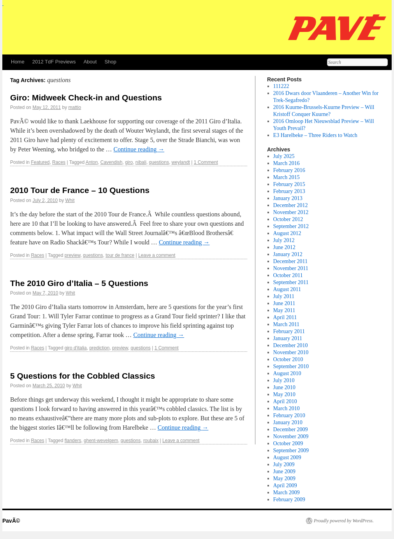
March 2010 (286, 408)
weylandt (181, 162)
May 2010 (284, 394)
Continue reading (138, 149)
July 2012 (284, 240)
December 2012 (290, 205)
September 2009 (291, 450)
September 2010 (291, 366)
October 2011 (288, 275)
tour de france (120, 255)
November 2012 (291, 212)
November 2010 (291, 352)
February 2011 (289, 331)
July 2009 (284, 464)
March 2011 (286, 324)
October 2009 (288, 443)
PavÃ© (11, 521)
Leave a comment (156, 255)
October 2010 (288, 359)
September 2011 (291, 282)
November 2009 (291, 436)
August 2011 (287, 289)
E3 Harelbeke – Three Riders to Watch (315, 135)
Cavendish (111, 162)
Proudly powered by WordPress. (344, 520)
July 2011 (283, 296)
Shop (110, 62)
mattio (74, 107)
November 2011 (290, 268)
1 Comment (206, 162)
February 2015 (289, 184)
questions (159, 162)
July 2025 (284, 156)
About (90, 62)
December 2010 (290, 345)
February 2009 (289, 499)
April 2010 (285, 401)
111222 (281, 86)
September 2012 (291, 226)
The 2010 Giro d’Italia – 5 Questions (79, 283)
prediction (99, 348)
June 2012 (284, 247)
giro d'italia (76, 348)
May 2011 (284, 310)
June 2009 (284, 471)
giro (129, 162)
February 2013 (289, 191)
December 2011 (290, 261)
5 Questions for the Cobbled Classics (82, 375)
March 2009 (286, 492)
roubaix (150, 440)
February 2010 (289, 415)
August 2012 (287, 233)
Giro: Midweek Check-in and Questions (86, 97)
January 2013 (288, 198)
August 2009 (287, 457)
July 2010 (284, 380)
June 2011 (284, 303)
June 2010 (284, 387)
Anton (92, 162)
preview (73, 255)
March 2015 (286, 177)
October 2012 (288, 219)
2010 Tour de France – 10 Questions (80, 190)
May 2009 (284, 478)
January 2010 (288, 422)
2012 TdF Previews (54, 62)
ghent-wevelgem (101, 440)
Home (18, 62)
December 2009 (290, 429)
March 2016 (286, 163)
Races (58, 162)
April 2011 (285, 317)
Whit (69, 200)
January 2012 (288, 254)
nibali (140, 162)
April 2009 (285, 485)
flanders (73, 440)
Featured (40, 162)
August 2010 (287, 373)
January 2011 (288, 338)
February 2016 (289, 170)
